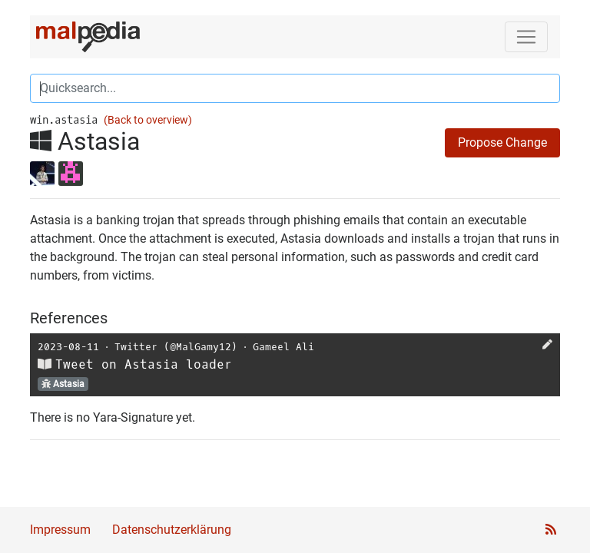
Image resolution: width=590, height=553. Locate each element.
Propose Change (502, 142)
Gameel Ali (283, 346)
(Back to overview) (148, 120)
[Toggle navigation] (526, 37)
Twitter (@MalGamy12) (175, 346)
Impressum (60, 529)
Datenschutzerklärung (171, 529)
